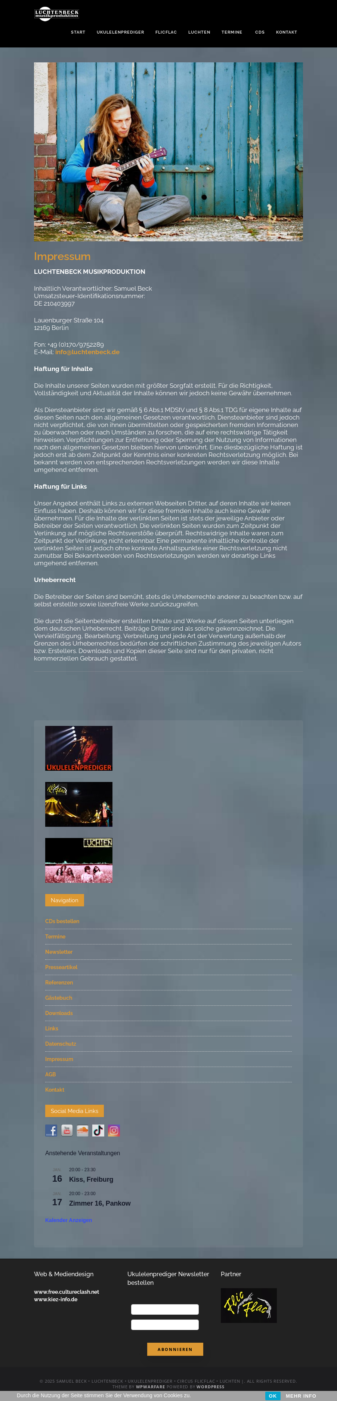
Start (78, 32)
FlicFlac (166, 32)
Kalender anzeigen (68, 1220)
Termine (232, 32)
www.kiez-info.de (55, 1299)
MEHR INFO (301, 1396)
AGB (50, 1074)
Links (51, 1029)
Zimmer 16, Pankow (100, 1203)
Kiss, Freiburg (91, 1179)
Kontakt (286, 32)
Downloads (59, 1013)
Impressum (59, 1059)
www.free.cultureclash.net (66, 1292)
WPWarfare (150, 1386)
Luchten (199, 32)
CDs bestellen (62, 921)
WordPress (210, 1386)
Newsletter (58, 952)
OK (273, 1396)
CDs (259, 32)
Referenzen (59, 983)
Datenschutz (60, 1044)
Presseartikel (61, 967)
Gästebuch (58, 998)
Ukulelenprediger (120, 32)
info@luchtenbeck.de (87, 352)
